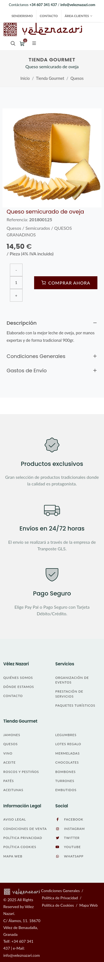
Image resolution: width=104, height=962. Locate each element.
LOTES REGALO (68, 744)
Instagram (70, 829)
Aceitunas (13, 790)
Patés (8, 781)
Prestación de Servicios (69, 694)
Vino (7, 753)
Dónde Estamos (18, 686)
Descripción (52, 323)
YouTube (68, 847)
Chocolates (67, 762)
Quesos (77, 78)
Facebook (69, 819)
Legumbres (65, 735)
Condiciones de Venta (25, 828)
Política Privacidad (22, 838)
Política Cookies (19, 847)
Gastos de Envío (52, 371)
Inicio (25, 78)
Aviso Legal (14, 819)
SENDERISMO (22, 16)
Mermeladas (67, 753)
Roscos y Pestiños (21, 772)
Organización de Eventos (72, 680)
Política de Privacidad (60, 897)
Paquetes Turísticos (75, 705)
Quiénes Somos (18, 677)
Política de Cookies (58, 905)
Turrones (64, 781)
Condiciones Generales (52, 356)
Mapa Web (12, 856)
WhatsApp (69, 856)
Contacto (49, 16)
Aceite (9, 762)
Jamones (11, 735)
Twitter (67, 838)
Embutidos (65, 790)
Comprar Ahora (66, 282)
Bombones (65, 772)
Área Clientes (78, 16)
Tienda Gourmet (50, 78)
